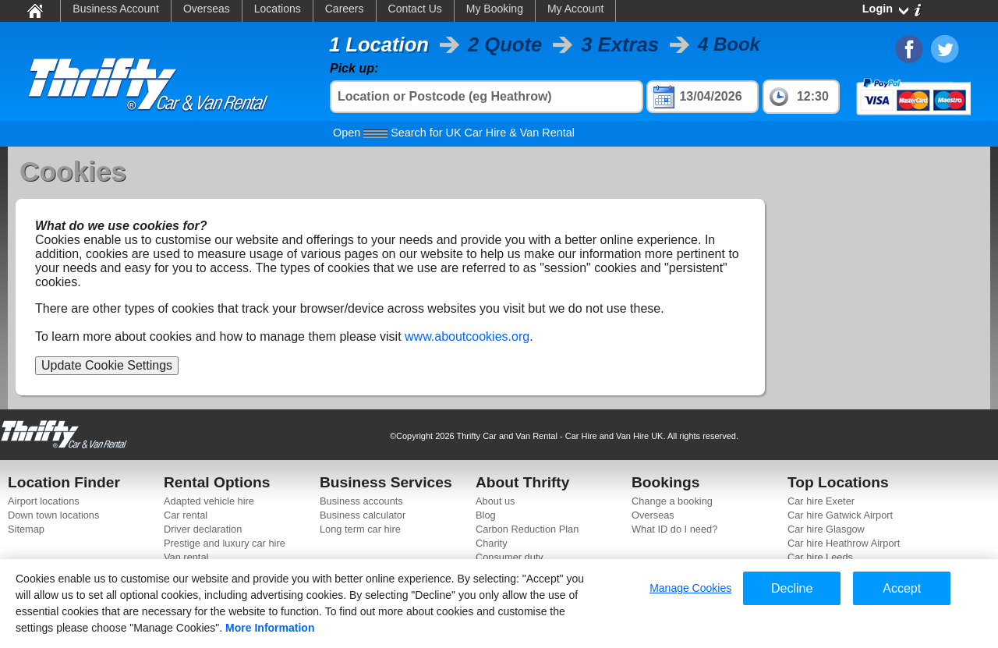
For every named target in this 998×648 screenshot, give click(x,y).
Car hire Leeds (820, 557)
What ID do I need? (674, 529)
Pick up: (354, 68)
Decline (791, 588)
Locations (277, 8)
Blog (486, 515)
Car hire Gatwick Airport (840, 515)
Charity (492, 543)
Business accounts (361, 501)
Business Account (116, 8)
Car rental (185, 515)
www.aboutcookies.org (467, 336)
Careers (344, 8)
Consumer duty (509, 557)
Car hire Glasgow (826, 529)
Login (877, 8)
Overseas (206, 8)
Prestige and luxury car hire (224, 543)
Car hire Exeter (821, 501)
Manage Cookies (690, 588)
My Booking (494, 8)
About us (495, 501)
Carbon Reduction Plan (527, 529)
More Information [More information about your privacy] (269, 627)
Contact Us (415, 8)
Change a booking (672, 501)
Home (33, 10)
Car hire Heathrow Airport (843, 543)
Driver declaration (203, 529)
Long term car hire (360, 529)
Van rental (186, 557)
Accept (902, 588)
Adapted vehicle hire (209, 501)
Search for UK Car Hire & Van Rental (454, 132)
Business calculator (362, 515)
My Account (575, 8)
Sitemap (26, 529)
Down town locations (53, 515)
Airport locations (44, 501)
